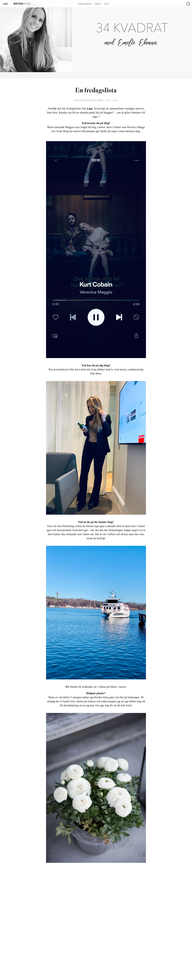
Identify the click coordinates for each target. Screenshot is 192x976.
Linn (90, 108)
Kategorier (85, 4)
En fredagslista (96, 90)
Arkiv (98, 4)
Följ (107, 4)
